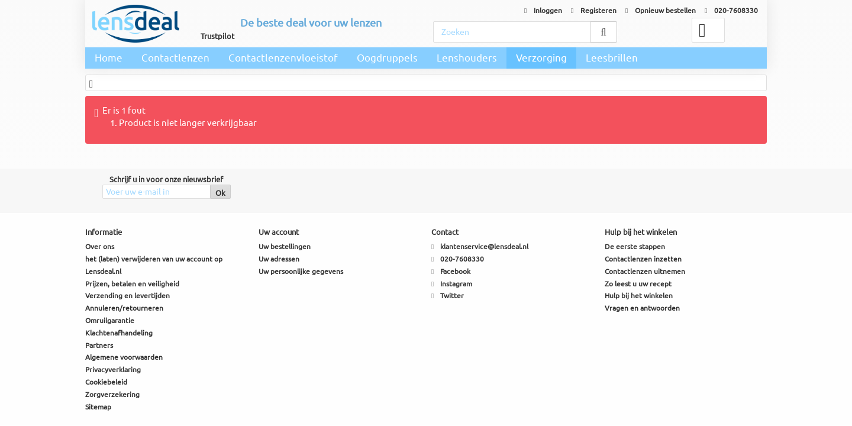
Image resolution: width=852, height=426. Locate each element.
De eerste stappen (635, 246)
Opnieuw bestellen (660, 10)
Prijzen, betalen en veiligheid (132, 284)
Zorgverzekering (112, 394)
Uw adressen (279, 259)
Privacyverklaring (113, 369)
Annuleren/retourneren (124, 308)
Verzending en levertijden (127, 295)
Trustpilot (217, 36)
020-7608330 (731, 10)
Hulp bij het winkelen (639, 295)
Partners (99, 345)
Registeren (594, 10)
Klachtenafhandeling (119, 333)
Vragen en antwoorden (642, 308)
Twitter (452, 295)
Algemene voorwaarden (124, 357)
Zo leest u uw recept (638, 284)
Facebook (455, 271)
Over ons (99, 246)
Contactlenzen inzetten (643, 259)
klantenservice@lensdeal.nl (484, 246)
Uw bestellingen (285, 246)
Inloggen (543, 10)
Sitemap (98, 407)
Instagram (456, 284)
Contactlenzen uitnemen (645, 271)
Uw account (279, 232)
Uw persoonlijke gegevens (301, 271)
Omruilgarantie (109, 320)
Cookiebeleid (106, 382)
